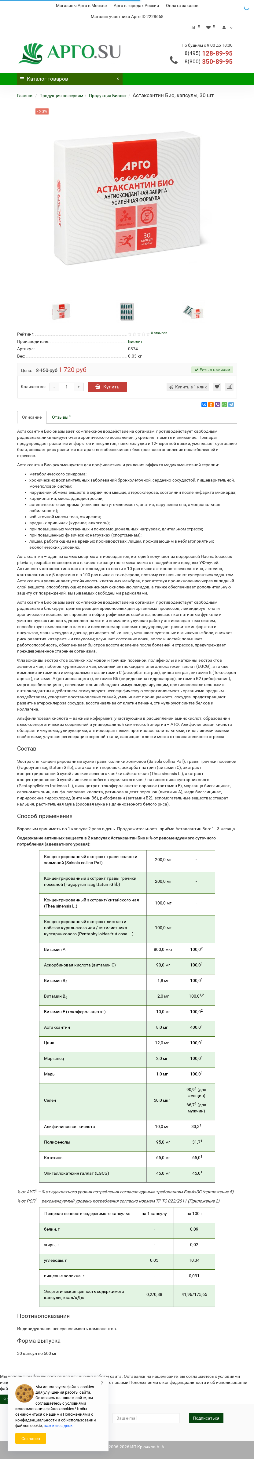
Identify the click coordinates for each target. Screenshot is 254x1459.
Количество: (33, 386)
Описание (32, 417)
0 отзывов (159, 333)
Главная (25, 95)
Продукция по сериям (61, 95)
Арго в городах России (136, 5)
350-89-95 (209, 61)
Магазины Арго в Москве (81, 5)
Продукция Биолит (108, 95)
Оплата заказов (182, 5)
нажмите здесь (58, 1425)
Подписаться (206, 1418)
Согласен (30, 1438)
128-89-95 (209, 53)
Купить (107, 387)
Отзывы (61, 417)
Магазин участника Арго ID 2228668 (127, 16)
